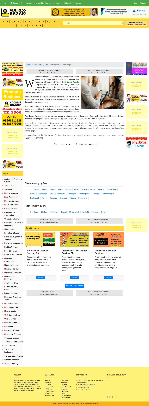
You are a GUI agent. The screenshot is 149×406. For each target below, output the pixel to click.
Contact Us (76, 3)
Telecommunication (12, 338)
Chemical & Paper (11, 205)
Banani (44, 189)
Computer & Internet (12, 219)
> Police (63, 393)
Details (40, 278)
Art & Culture (9, 186)
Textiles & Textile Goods (13, 342)
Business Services (11, 201)
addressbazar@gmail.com (85, 390)
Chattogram (54, 212)
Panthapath (34, 198)
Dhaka (36, 212)
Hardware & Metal (11, 265)
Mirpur (52, 189)
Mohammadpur (108, 194)
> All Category (49, 389)
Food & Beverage (11, 251)
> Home (47, 380)
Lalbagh (96, 194)
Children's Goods (10, 209)
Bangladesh (65, 3)
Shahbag (63, 198)
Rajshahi (85, 212)
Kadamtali (61, 194)
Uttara (60, 189)
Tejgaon (72, 198)
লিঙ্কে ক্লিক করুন (65, 135)
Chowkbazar (111, 189)
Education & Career (11, 233)
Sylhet (103, 212)
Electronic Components (13, 243)
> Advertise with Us (50, 391)
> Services (48, 385)
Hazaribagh (42, 194)
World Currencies (52, 3)
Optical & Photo (10, 319)
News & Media (10, 311)
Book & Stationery (11, 197)
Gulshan (68, 189)
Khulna (44, 212)
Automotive (9, 189)
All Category (15, 3)
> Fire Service (64, 391)
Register (143, 3)
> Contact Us (49, 393)
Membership (39, 3)
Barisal (64, 212)
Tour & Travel (9, 346)
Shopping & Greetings (12, 334)
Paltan (76, 189)
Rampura (53, 198)
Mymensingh (74, 212)
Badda (92, 189)
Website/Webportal (12, 360)
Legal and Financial (11, 293)
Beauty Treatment (11, 193)
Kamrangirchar (84, 194)
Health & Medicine (11, 269)
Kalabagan (72, 194)
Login (136, 3)
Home (6, 3)
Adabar (84, 189)
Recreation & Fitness (12, 330)
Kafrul (52, 194)
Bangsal (101, 189)
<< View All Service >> (74, 286)
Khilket (36, 189)
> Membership (49, 387)
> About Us (48, 382)
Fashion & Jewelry (11, 247)
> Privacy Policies (66, 397)
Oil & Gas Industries (12, 315)
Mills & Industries (11, 307)
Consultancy (9, 229)
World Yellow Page (11, 364)
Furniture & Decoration (13, 255)
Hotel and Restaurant (12, 273)
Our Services (26, 3)
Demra (32, 194)
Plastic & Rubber (10, 323)
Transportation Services (13, 356)
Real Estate (8, 327)
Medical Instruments (12, 304)
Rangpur (94, 212)
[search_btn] (122, 23)
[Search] (92, 23)
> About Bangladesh (66, 395)
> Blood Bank (64, 385)
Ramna (44, 198)
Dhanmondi (82, 198)
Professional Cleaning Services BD (38, 252)
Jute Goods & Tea (11, 283)
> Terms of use (49, 395)
